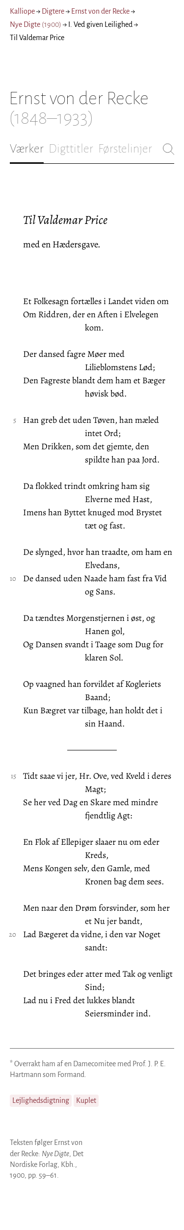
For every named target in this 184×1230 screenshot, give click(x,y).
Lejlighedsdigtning (40, 1100)
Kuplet (86, 1100)
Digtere (53, 11)
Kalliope (22, 11)
